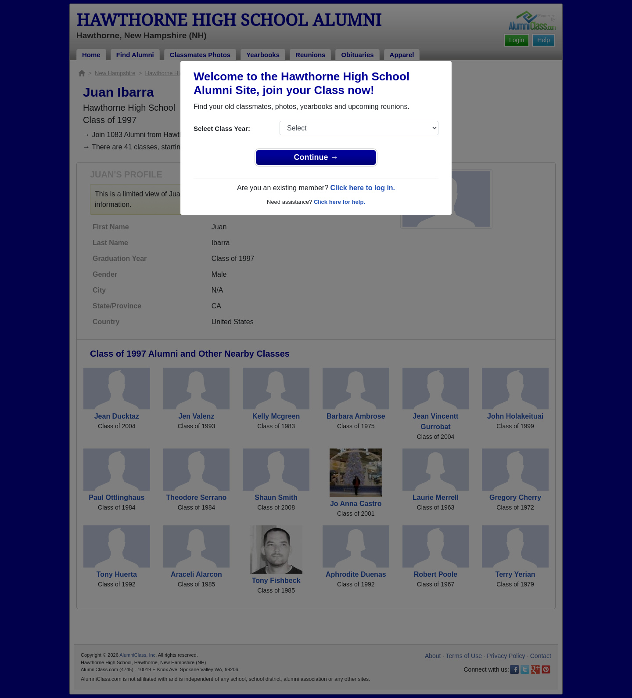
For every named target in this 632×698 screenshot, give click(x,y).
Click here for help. (339, 202)
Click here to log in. (362, 188)
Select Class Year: (222, 128)
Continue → (316, 157)
